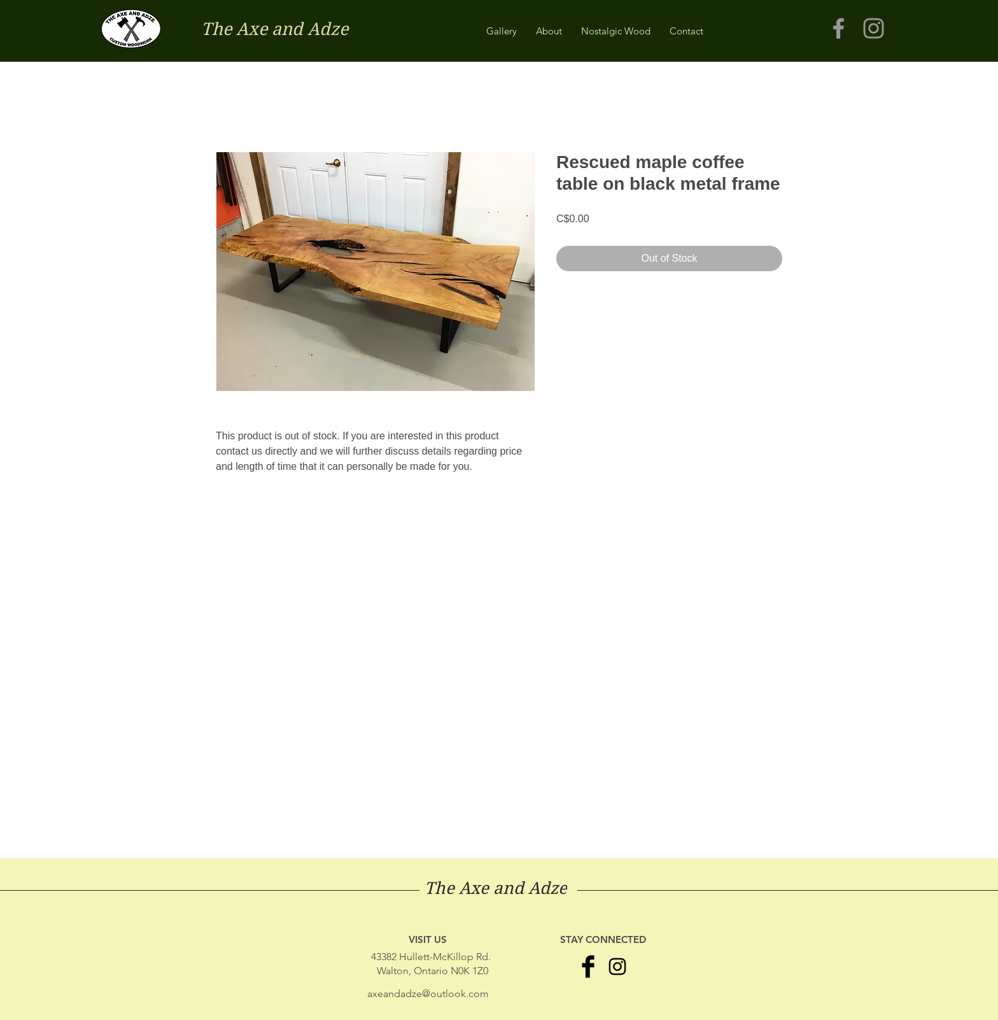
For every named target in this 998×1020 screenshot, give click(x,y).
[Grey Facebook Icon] (838, 28)
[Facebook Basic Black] (588, 966)
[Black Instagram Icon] (617, 966)
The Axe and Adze (274, 28)
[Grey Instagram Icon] (873, 28)
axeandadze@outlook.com (428, 994)
